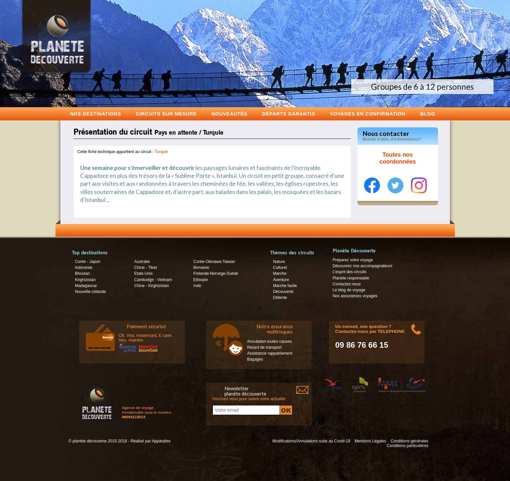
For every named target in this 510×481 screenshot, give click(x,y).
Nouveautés (230, 113)
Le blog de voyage (349, 290)
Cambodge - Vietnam (153, 279)
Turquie (161, 151)
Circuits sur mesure (166, 113)
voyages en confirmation (367, 113)
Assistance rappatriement (269, 353)
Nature (279, 261)
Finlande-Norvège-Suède (215, 273)
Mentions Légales (370, 441)
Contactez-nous (347, 284)
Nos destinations (95, 113)
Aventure (281, 279)
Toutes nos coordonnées (398, 158)
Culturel (280, 267)
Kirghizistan (85, 279)
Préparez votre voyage (353, 260)
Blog (427, 113)
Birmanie (201, 267)
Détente (280, 297)
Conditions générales (409, 441)
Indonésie (83, 267)
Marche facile (285, 285)
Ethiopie (200, 279)
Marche (280, 273)
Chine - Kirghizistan (151, 285)
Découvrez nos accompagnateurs (362, 266)
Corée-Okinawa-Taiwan (214, 261)
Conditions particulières (407, 445)
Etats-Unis (143, 273)
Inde (197, 285)
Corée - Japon (87, 261)
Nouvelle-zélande (90, 291)
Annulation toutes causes (269, 341)
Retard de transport (264, 347)
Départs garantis (288, 113)
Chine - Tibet (145, 267)
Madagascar (86, 285)
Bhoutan (82, 273)
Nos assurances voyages (355, 296)
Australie (142, 261)
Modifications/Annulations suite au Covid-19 (311, 441)
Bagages (255, 359)
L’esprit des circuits (350, 272)
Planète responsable (351, 278)
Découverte (283, 291)
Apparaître (161, 441)
